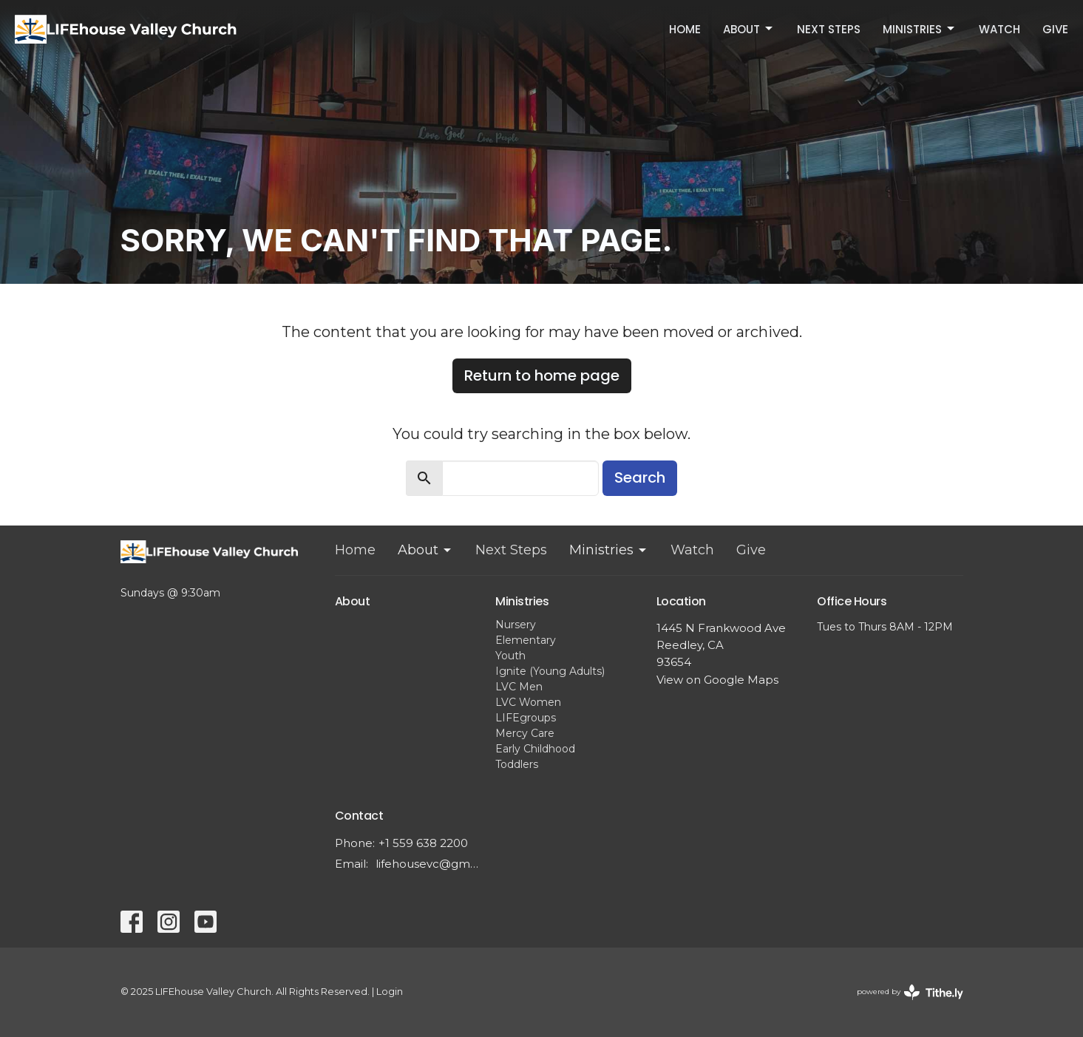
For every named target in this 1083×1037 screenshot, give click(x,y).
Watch (999, 29)
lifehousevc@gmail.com (428, 864)
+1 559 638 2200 (423, 843)
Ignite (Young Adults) (550, 671)
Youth (510, 655)
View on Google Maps (717, 680)
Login (389, 991)
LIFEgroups (525, 717)
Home (685, 29)
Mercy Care (524, 733)
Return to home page (541, 375)
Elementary (525, 640)
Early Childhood (535, 748)
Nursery (515, 624)
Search (639, 477)
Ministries (920, 29)
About (749, 29)
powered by (910, 992)
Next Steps (828, 29)
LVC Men (519, 686)
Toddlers (516, 764)
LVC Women (528, 702)
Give (1055, 29)
